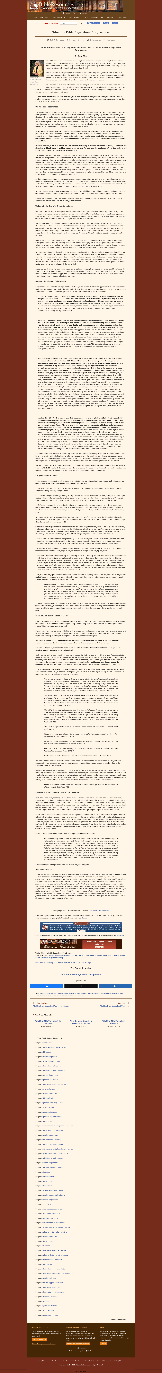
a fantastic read (49, 1089)
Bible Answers (95, 40)
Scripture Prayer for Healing (52, 958)
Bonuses (46, 1246)
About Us (85, 1361)
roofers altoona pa (50, 1112)
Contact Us (92, 1361)
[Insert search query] (68, 23)
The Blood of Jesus (94, 955)
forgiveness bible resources (54, 995)
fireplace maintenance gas (53, 1190)
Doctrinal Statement (103, 1361)
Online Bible (45, 17)
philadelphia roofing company (54, 1070)
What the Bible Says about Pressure (113, 1022)
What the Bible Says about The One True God (67, 955)
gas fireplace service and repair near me (58, 1273)
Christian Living (109, 40)
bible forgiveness (50, 993)
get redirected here (50, 1306)
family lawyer (48, 1186)
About (126, 17)
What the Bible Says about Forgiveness (81, 974)
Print (106, 23)
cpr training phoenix (50, 1075)
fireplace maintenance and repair (55, 1153)
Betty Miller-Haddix (57, 40)
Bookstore (110, 17)
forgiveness (62, 993)
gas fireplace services (51, 1287)
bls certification (48, 1098)
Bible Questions (75, 17)
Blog (86, 17)
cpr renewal (47, 1043)
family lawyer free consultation (54, 1269)
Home (36, 17)
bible (41, 993)
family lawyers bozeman (52, 1066)
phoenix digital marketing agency (55, 1255)
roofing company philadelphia (54, 1195)
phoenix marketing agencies (53, 1103)
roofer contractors (50, 1296)
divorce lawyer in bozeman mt (54, 1047)
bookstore (120, 935)
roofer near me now (50, 1315)
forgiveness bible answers (77, 993)
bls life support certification (53, 1283)
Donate (118, 17)
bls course (47, 1052)
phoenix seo (47, 1121)
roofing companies (50, 1093)
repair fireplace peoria (51, 1061)
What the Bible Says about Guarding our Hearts (81, 1022)
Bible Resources (60, 17)
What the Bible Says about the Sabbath (48, 1022)
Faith (105, 955)
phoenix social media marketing (55, 1232)
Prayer (102, 17)
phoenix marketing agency (53, 1144)
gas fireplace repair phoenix (53, 1209)
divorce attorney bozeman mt (54, 1223)
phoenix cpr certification (52, 1117)
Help (115, 23)
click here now (48, 1310)
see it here (47, 1204)
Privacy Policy (114, 1361)
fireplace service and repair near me (56, 1227)
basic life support (49, 1181)
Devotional (94, 17)
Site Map (121, 1361)
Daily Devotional (76, 1361)
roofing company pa (50, 1135)
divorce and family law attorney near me (58, 1149)
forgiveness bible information (98, 993)
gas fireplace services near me (54, 1084)
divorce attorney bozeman (53, 1130)
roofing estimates (49, 1278)
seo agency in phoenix (51, 1213)
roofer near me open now (52, 1260)
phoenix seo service (50, 1080)
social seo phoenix (50, 1057)
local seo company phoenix (53, 1167)
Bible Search (93, 23)
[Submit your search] (74, 23)
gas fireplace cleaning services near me (58, 1126)
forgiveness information (74, 995)
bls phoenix (47, 1264)
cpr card (46, 1301)
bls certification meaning (52, 1140)
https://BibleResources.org (99, 911)
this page (46, 1172)
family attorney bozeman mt (53, 1292)
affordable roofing (49, 1177)
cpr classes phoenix (50, 1218)
